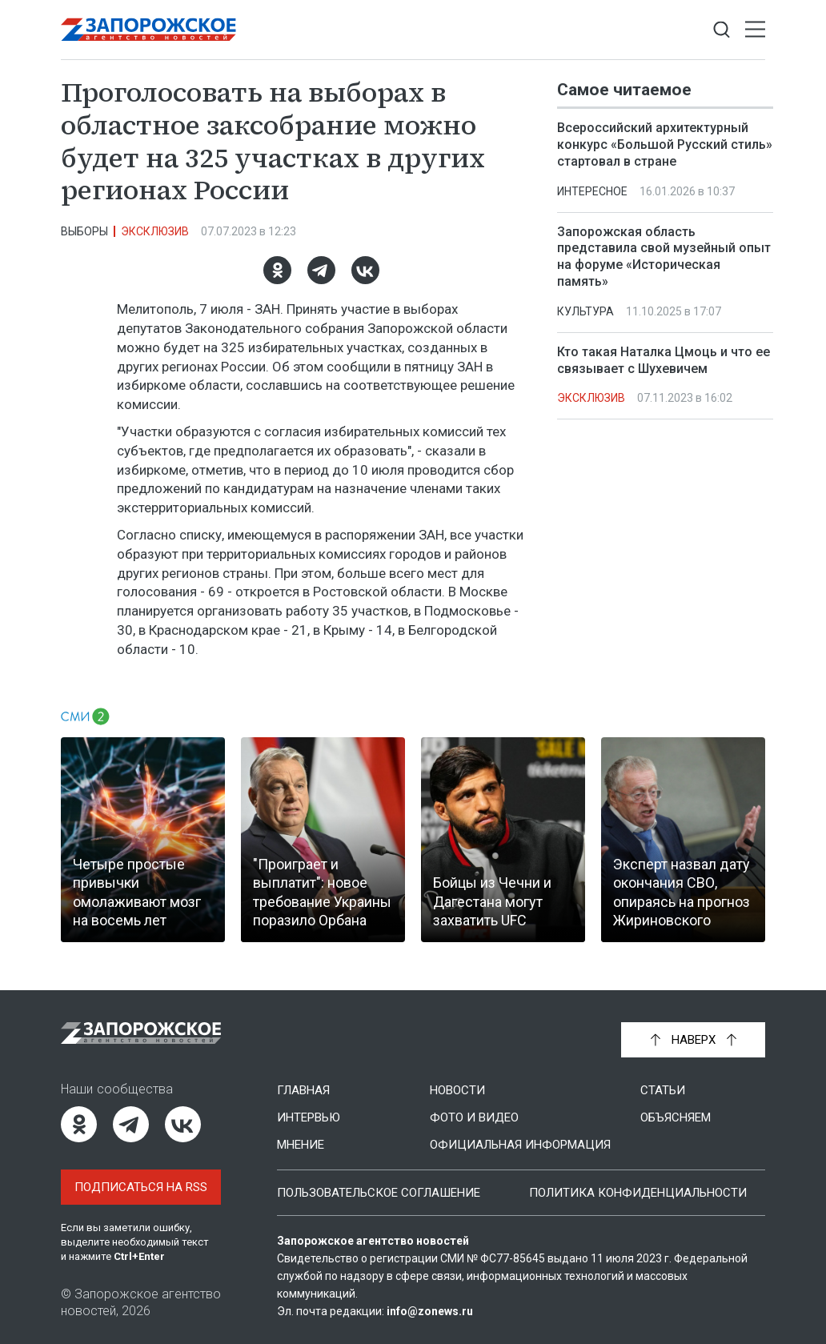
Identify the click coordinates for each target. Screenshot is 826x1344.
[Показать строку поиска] (722, 30)
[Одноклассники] (277, 270)
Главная (303, 1090)
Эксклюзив (155, 231)
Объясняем (675, 1117)
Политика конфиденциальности (638, 1193)
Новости (457, 1090)
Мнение (300, 1144)
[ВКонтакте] (365, 270)
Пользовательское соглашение (378, 1193)
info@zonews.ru (430, 1311)
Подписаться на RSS (140, 1187)
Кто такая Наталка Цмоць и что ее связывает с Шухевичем (663, 360)
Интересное (592, 191)
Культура (585, 311)
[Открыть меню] (755, 30)
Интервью (308, 1117)
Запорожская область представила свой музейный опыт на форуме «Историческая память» (664, 256)
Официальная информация (520, 1144)
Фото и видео (474, 1117)
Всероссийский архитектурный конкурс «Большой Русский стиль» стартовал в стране (664, 144)
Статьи (662, 1090)
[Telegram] (321, 270)
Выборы (84, 231)
